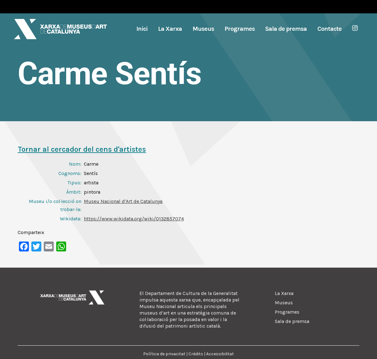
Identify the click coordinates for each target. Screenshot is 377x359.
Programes (287, 312)
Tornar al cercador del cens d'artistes (82, 149)
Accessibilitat (220, 354)
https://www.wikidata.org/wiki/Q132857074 (134, 219)
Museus (284, 303)
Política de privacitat (164, 354)
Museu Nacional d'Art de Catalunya (123, 201)
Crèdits (195, 354)
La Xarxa (284, 293)
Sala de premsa (292, 321)
